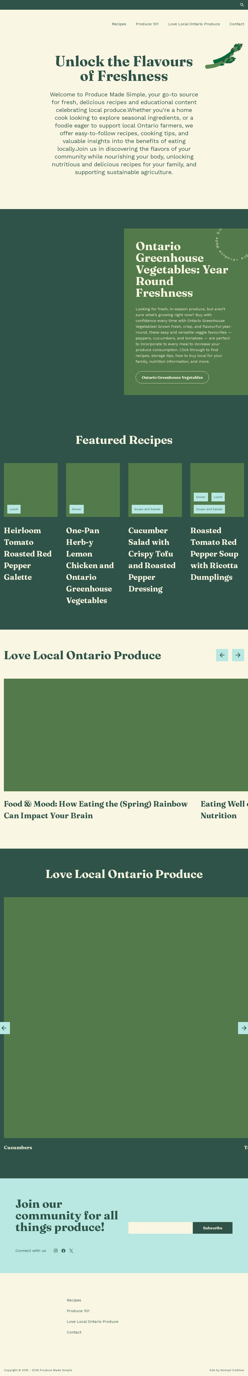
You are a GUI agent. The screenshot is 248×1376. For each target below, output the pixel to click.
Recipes (119, 24)
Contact (237, 24)
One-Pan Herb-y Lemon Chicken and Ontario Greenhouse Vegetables (90, 565)
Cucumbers (18, 1147)
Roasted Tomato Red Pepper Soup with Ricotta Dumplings (214, 554)
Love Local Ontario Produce (194, 24)
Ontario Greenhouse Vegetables (172, 377)
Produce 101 (147, 24)
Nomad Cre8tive (232, 1370)
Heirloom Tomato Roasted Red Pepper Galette (28, 554)
